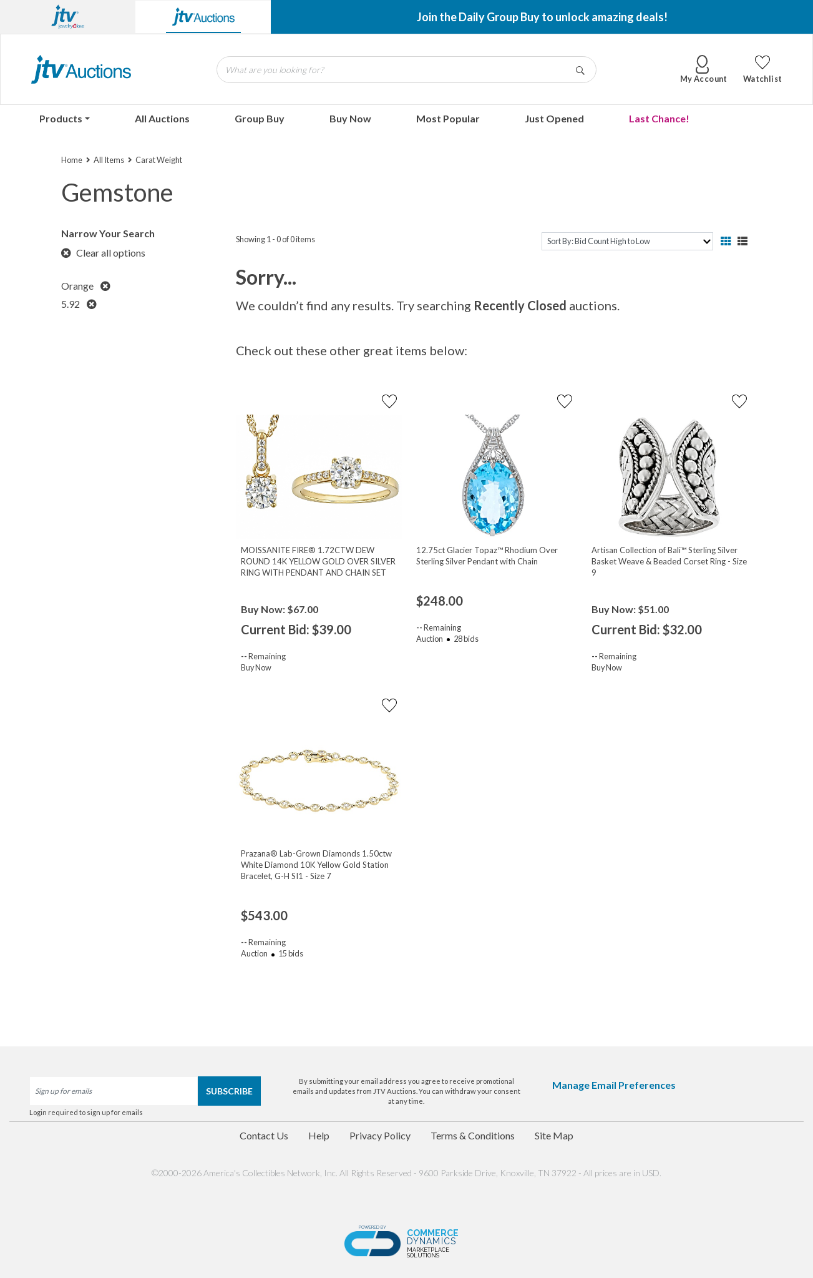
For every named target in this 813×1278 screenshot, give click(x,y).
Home (71, 160)
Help (318, 1135)
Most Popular (448, 118)
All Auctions (162, 118)
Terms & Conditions (473, 1135)
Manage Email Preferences (614, 1085)
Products (60, 118)
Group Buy (260, 118)
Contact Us (264, 1135)
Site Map (554, 1135)
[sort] (627, 241)
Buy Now (350, 118)
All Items (109, 160)
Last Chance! (659, 118)
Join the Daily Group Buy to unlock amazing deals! (542, 17)
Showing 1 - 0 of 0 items (275, 239)
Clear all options (103, 252)
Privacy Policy (380, 1135)
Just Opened (554, 118)
